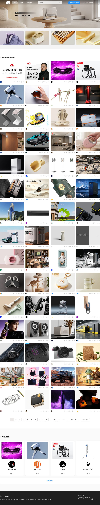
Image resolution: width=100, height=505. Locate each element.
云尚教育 (62, 469)
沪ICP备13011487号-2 (21, 499)
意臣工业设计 (37, 469)
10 (47, 420)
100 (55, 420)
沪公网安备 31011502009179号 (7, 499)
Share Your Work (74, 2)
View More (85, 419)
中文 (1, 496)
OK (76, 420)
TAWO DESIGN (12, 469)
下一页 (59, 419)
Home (14, 2)
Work (21, 2)
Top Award (29, 2)
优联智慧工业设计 (88, 469)
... (50, 419)
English (6, 496)
